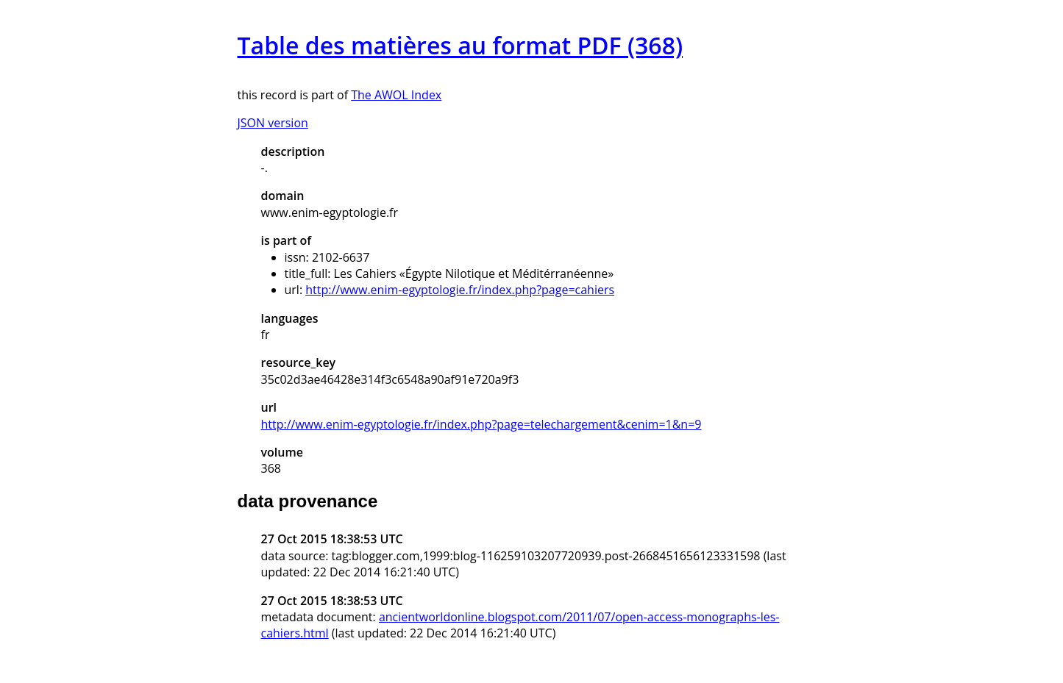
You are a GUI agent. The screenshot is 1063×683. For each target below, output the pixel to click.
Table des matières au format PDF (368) (460, 45)
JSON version (273, 123)
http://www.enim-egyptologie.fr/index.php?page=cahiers (459, 290)
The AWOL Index (396, 95)
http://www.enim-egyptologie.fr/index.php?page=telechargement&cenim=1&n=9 (481, 424)
